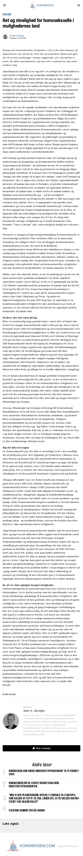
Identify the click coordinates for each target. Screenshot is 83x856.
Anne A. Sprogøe (18, 35)
